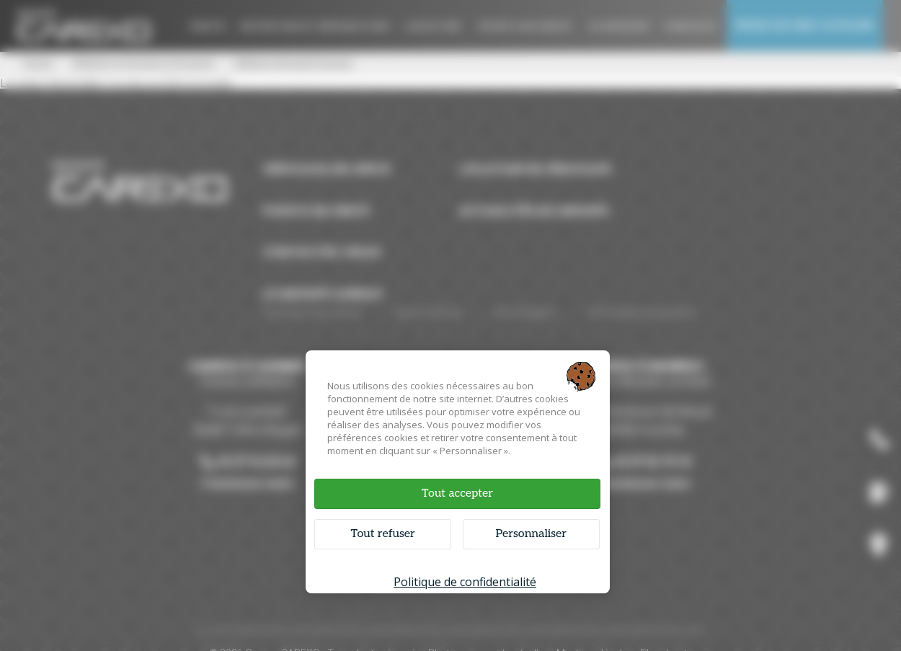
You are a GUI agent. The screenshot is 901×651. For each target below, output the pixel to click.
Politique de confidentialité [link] (465, 582)
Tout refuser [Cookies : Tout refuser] (383, 534)
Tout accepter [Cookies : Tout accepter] (457, 493)
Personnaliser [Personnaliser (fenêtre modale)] (531, 534)
